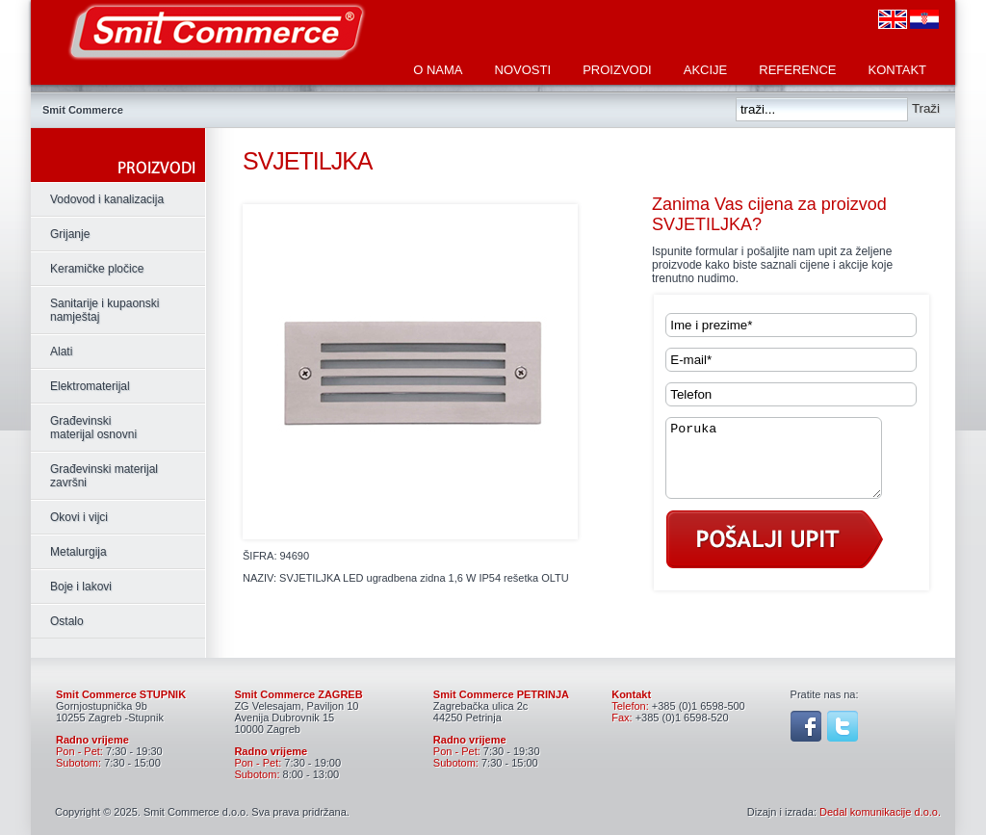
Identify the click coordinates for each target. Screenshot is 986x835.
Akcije (706, 70)
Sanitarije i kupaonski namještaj (104, 310)
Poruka (785, 465)
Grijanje (70, 234)
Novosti (523, 70)
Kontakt (897, 70)
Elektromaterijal (90, 386)
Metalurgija (78, 552)
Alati (61, 351)
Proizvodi (617, 70)
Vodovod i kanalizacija (107, 199)
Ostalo (67, 621)
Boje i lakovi (81, 586)
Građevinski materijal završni (104, 475)
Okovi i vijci (79, 517)
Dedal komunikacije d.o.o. (880, 812)
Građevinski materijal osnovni (93, 427)
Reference (797, 70)
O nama (437, 70)
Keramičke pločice (96, 268)
